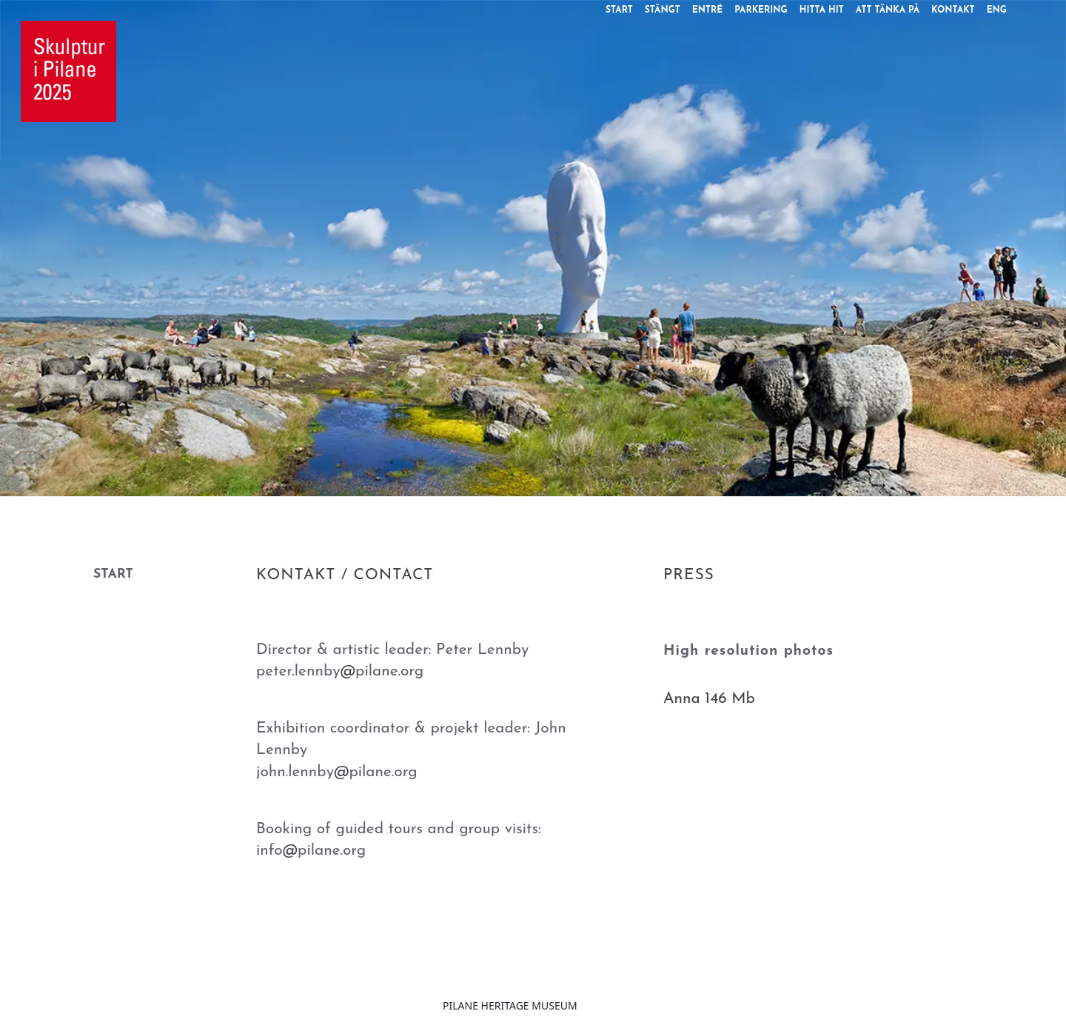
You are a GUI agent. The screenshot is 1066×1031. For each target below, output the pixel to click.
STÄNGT (662, 10)
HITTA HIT (822, 10)
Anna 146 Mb (709, 699)
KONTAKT (953, 10)
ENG (997, 10)
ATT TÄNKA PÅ (887, 10)
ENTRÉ (707, 10)
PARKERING (760, 10)
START (619, 10)
